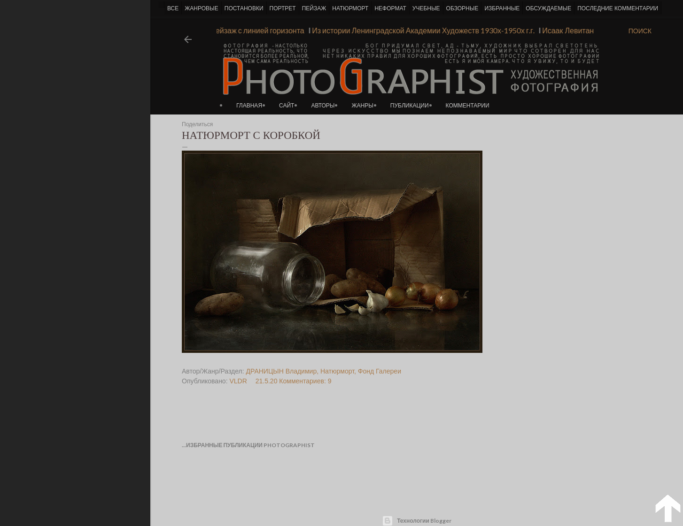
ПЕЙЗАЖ (314, 8)
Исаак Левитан (564, 30)
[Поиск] (640, 31)
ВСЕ (173, 8)
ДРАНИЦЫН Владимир (281, 371)
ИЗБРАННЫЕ (502, 8)
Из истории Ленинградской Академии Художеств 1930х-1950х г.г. (419, 30)
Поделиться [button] (197, 124)
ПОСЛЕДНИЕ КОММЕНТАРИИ (617, 8)
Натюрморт (337, 371)
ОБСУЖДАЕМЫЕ (548, 8)
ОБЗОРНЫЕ (462, 8)
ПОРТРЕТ (283, 8)
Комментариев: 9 (305, 381)
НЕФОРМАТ (390, 8)
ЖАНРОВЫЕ (201, 8)
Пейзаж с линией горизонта (253, 30)
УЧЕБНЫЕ (426, 8)
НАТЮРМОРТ (350, 8)
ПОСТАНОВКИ (244, 8)
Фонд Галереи (379, 371)
